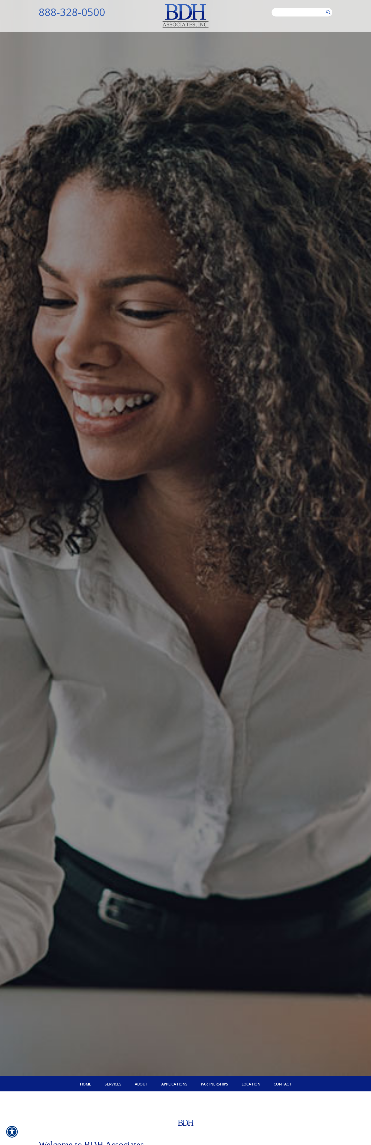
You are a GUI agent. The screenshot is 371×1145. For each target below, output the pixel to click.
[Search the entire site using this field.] (297, 12)
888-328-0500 (72, 12)
